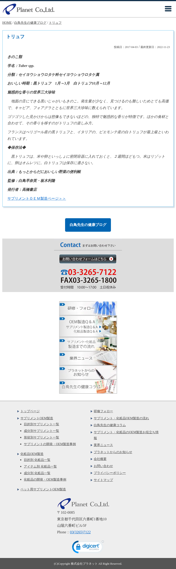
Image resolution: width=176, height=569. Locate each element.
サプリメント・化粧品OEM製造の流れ (121, 418)
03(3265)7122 (80, 532)
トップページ (30, 411)
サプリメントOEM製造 (36, 418)
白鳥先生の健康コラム (110, 425)
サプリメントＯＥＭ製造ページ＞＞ (36, 198)
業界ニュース (103, 445)
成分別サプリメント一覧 (41, 431)
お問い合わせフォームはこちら (90, 258)
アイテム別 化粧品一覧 (40, 466)
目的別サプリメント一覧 (41, 424)
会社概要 (100, 459)
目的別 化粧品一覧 (37, 460)
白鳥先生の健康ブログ (88, 225)
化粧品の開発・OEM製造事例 (45, 479)
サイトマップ (103, 480)
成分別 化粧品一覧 (37, 473)
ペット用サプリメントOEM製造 (43, 489)
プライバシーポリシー (110, 473)
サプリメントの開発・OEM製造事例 (50, 444)
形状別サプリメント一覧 (41, 437)
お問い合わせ (103, 466)
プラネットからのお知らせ (113, 452)
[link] (88, 548)
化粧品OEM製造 (32, 454)
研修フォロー (103, 411)
